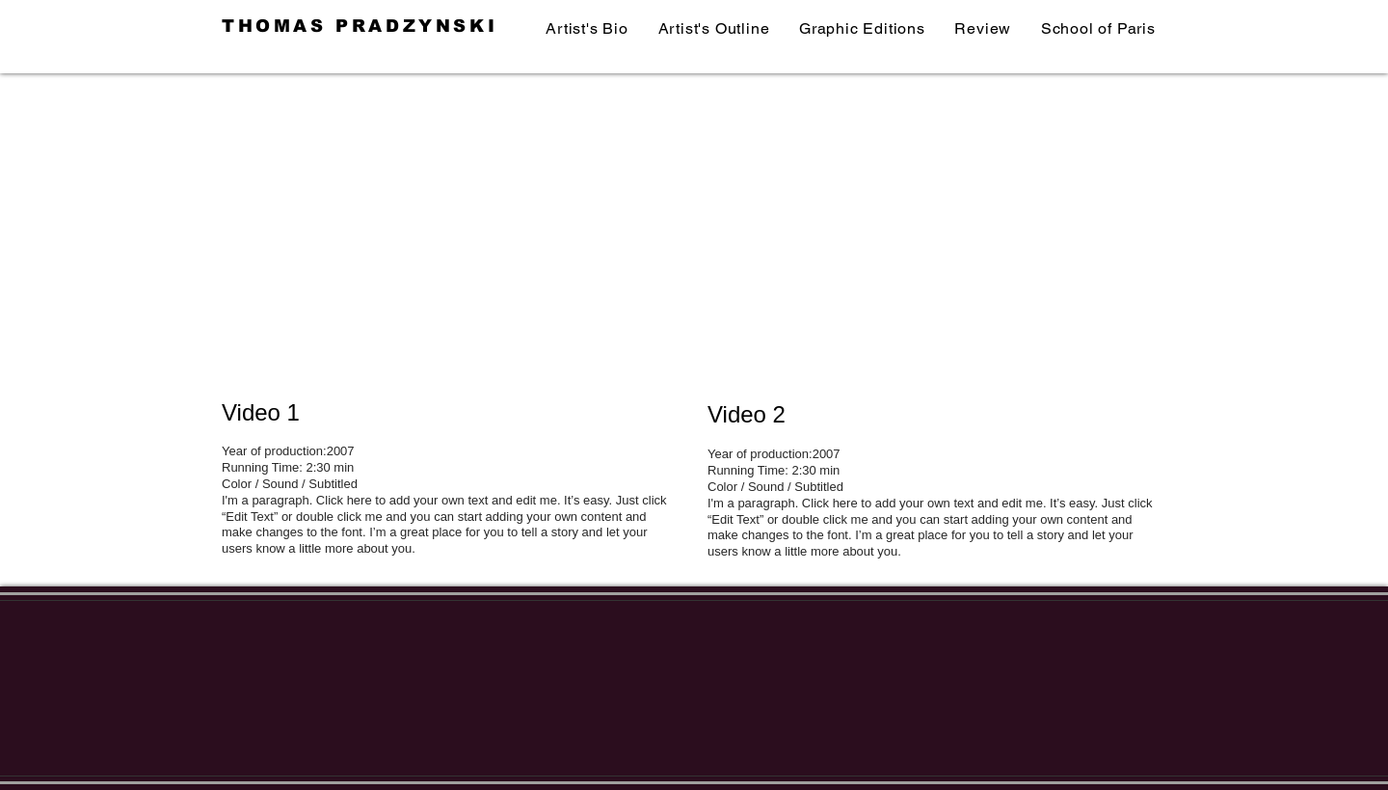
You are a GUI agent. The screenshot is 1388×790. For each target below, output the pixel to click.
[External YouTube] (454, 241)
